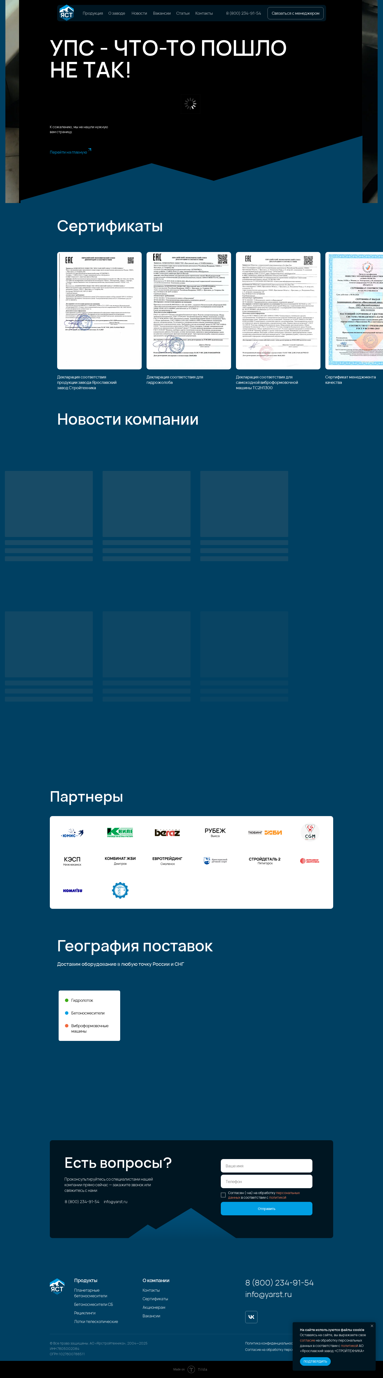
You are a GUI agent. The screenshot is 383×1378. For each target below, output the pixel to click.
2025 (143, 1343)
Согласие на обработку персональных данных (283, 1349)
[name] (266, 1166)
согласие (307, 1340)
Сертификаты (155, 1298)
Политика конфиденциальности (271, 1343)
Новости (139, 13)
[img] (67, 13)
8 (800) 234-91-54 (243, 13)
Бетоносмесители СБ (93, 1304)
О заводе (116, 13)
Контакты (204, 13)
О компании (156, 1280)
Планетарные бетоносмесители (90, 1292)
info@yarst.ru (115, 1201)
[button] (295, 13)
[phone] (266, 1181)
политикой (349, 1345)
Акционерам (154, 1307)
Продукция (93, 13)
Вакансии (162, 13)
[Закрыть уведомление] (372, 1325)
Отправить (267, 1208)
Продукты (85, 1280)
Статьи (183, 13)
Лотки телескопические (96, 1321)
